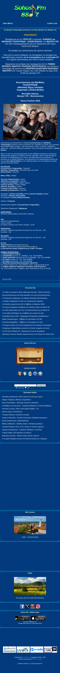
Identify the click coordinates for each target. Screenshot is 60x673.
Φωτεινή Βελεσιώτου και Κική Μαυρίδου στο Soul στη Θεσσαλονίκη (26, 295)
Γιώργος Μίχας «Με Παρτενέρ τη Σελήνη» (16, 433)
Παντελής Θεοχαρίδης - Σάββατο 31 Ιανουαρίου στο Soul (22, 322)
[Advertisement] (30, 477)
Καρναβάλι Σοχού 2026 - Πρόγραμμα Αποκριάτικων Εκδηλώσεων (25, 316)
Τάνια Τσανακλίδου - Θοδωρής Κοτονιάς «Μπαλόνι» (20, 403)
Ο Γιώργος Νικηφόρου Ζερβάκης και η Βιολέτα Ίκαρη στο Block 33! (26, 307)
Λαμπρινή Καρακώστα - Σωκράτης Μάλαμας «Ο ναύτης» (22, 430)
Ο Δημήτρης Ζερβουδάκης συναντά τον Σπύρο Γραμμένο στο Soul (25, 328)
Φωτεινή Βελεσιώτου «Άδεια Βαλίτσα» (15, 421)
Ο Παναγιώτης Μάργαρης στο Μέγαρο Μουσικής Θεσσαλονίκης (24, 298)
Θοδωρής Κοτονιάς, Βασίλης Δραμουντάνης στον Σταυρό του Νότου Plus (28, 334)
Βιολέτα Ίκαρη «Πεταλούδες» (12, 412)
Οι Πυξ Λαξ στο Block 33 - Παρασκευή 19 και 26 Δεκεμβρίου (23, 331)
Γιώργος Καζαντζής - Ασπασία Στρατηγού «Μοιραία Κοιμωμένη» (24, 418)
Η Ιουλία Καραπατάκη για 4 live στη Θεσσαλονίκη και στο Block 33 (25, 310)
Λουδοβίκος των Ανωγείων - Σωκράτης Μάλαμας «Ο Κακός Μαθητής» (27, 406)
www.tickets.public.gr (29, 246)
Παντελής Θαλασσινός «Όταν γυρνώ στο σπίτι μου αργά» (22, 397)
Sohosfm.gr (26, 657)
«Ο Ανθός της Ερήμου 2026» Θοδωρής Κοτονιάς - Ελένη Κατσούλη (26, 292)
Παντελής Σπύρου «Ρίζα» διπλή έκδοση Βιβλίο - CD (20, 409)
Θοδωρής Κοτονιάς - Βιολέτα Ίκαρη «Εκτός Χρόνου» (20, 436)
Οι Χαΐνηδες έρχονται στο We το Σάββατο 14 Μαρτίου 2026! (23, 304)
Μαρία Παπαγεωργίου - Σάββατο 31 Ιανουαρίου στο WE (22, 319)
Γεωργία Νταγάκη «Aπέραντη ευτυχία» (15, 415)
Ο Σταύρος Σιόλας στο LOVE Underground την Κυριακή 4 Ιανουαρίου (26, 325)
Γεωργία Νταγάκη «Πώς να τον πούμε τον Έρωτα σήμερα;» (23, 427)
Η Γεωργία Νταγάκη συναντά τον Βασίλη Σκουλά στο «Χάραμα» (24, 439)
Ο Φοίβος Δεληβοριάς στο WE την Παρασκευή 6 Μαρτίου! (22, 301)
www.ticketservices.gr (20, 245)
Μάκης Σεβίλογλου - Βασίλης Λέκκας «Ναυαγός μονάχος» (22, 424)
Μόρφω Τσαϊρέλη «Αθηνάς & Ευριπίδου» (16, 400)
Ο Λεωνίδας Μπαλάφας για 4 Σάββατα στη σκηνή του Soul (23, 313)
